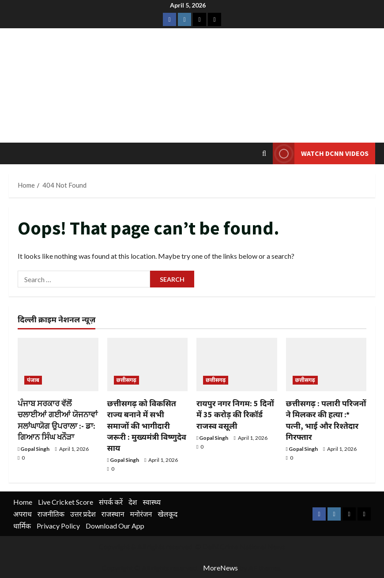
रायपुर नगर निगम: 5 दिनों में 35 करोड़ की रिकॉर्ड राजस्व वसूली (235, 414)
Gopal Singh (34, 449)
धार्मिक (22, 525)
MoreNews (220, 567)
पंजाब (33, 380)
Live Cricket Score (65, 502)
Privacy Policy (58, 525)
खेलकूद (167, 514)
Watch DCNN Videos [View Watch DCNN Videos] (321, 153)
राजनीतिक (51, 514)
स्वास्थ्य (152, 502)
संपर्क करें (111, 502)
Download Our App (115, 525)
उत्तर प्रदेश (83, 514)
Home (22, 502)
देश (132, 502)
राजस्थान (113, 514)
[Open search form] (264, 153)
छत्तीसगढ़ (126, 380)
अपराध (22, 514)
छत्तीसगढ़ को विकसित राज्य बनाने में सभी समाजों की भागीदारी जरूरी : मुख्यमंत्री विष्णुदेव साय (146, 425)
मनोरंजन (141, 514)
